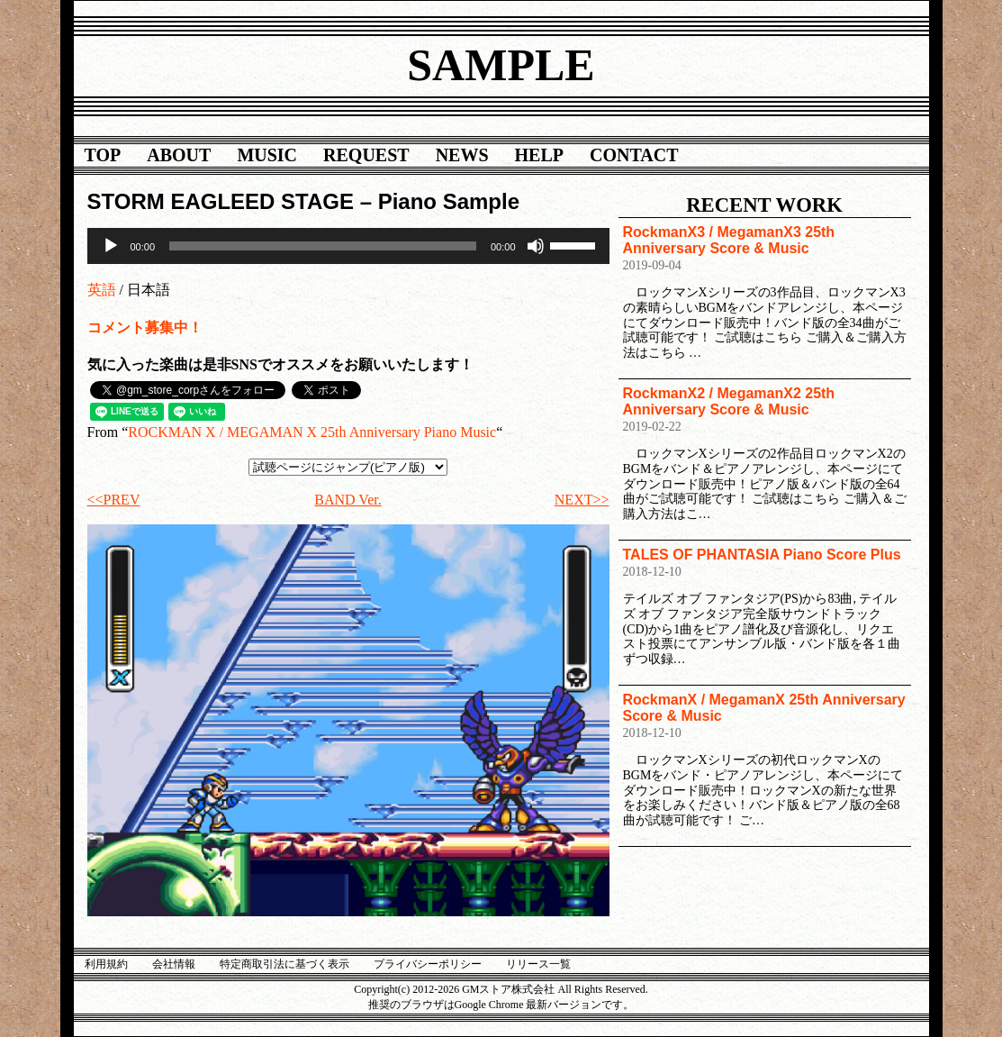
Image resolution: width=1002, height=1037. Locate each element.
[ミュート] (536, 246)
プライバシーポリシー (428, 964)
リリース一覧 (538, 964)
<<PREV (113, 499)
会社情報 (173, 964)
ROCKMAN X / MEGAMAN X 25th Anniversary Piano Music (312, 432)
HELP (539, 155)
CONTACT (634, 155)
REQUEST (366, 155)
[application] (348, 246)
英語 (101, 289)
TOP (103, 155)
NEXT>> (582, 499)
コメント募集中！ (145, 327)
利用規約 (106, 964)
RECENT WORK (764, 205)
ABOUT (179, 155)
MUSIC (267, 155)
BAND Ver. (347, 499)
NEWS (462, 155)
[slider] (322, 245)
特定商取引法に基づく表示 (284, 964)
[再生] (111, 246)
